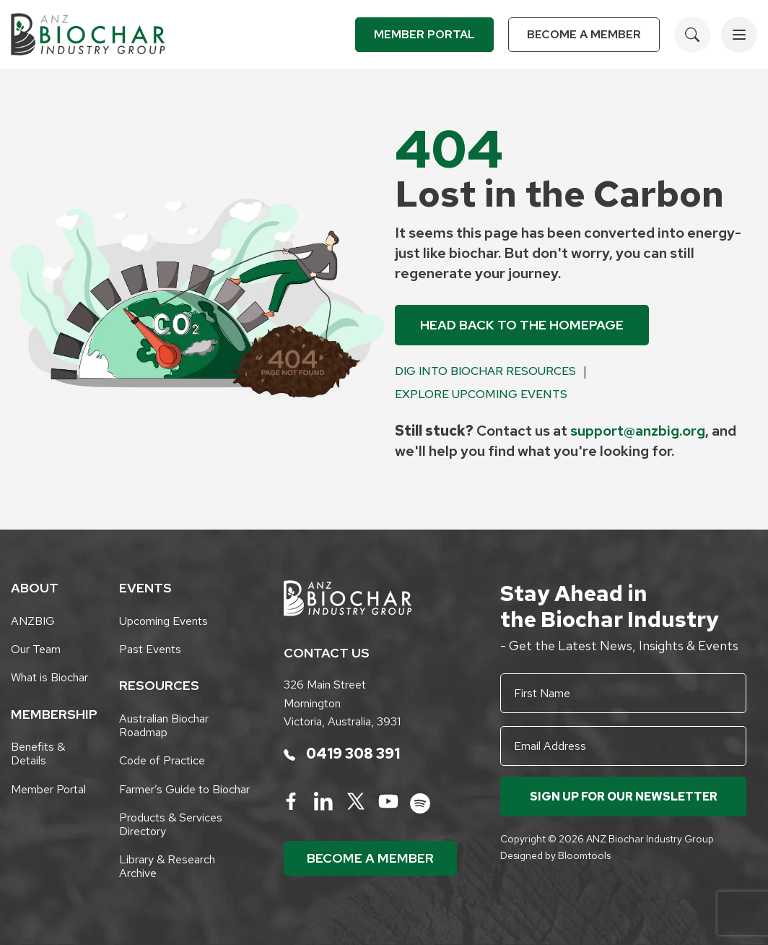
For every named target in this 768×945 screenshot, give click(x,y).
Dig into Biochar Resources (485, 371)
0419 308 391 (342, 753)
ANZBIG (33, 621)
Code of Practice (162, 760)
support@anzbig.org (637, 430)
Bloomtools (584, 855)
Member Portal (424, 34)
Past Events (150, 649)
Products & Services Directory (170, 824)
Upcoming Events (163, 621)
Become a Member (584, 34)
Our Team (36, 649)
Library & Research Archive (167, 866)
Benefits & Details (38, 753)
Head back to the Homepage (522, 324)
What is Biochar (49, 677)
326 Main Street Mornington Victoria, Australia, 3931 (342, 703)
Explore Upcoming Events (481, 394)
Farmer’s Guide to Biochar (184, 789)
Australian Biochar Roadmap (164, 725)
